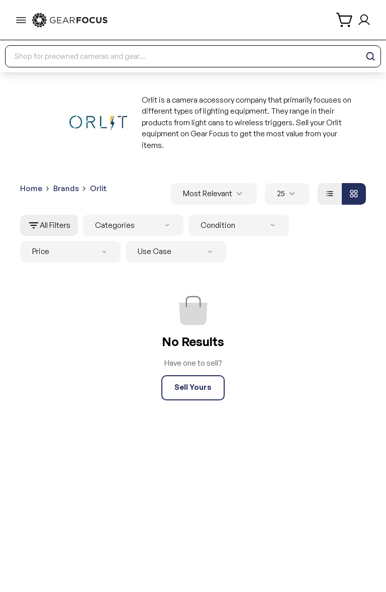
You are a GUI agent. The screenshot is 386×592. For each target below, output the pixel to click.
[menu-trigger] (21, 20)
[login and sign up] (364, 20)
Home (31, 188)
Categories (134, 225)
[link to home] (70, 20)
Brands (66, 188)
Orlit (98, 188)
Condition (240, 225)
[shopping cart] (345, 20)
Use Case (177, 252)
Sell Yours (193, 387)
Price (71, 252)
